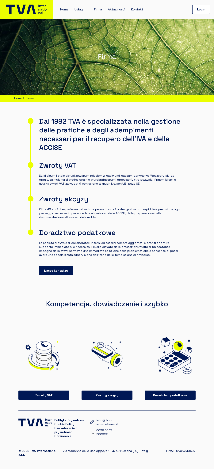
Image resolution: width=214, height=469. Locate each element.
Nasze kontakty (56, 271)
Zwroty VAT (44, 395)
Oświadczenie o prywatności (66, 430)
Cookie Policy (64, 424)
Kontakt (137, 9)
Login (201, 9)
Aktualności (116, 9)
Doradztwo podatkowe (170, 395)
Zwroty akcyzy (107, 395)
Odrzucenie (62, 436)
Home (64, 9)
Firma (98, 9)
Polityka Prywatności (70, 420)
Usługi (79, 9)
